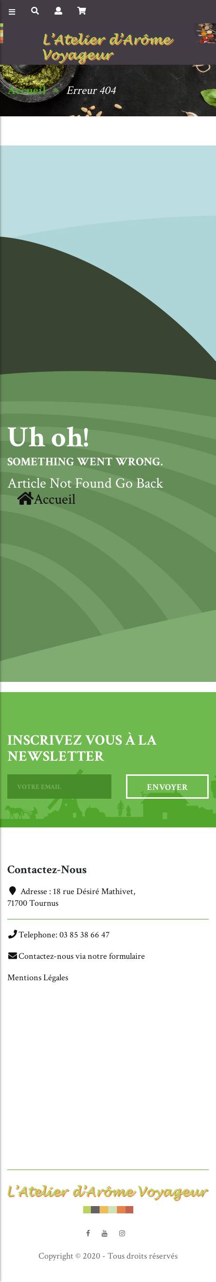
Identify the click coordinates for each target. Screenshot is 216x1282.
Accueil (26, 90)
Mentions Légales (37, 977)
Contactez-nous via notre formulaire (81, 956)
